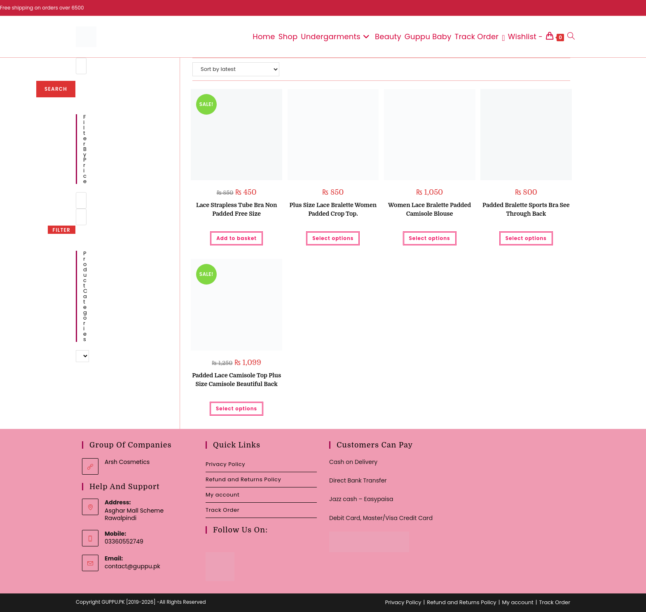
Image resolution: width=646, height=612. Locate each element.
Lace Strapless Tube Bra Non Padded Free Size (236, 209)
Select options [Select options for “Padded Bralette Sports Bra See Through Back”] (526, 238)
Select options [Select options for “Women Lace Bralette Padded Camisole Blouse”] (429, 238)
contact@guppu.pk (132, 566)
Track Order (222, 510)
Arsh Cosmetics (127, 462)
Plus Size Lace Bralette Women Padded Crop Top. (333, 209)
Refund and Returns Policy (243, 479)
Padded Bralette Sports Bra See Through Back (526, 209)
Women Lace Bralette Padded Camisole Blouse (429, 209)
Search (55, 88)
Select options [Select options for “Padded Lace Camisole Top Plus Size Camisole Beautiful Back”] (236, 408)
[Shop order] (235, 69)
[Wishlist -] (522, 36)
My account (222, 495)
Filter (61, 229)
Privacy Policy (225, 464)
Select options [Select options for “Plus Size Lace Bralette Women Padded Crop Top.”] (332, 238)
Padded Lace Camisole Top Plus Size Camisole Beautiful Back (236, 379)
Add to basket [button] (236, 238)
